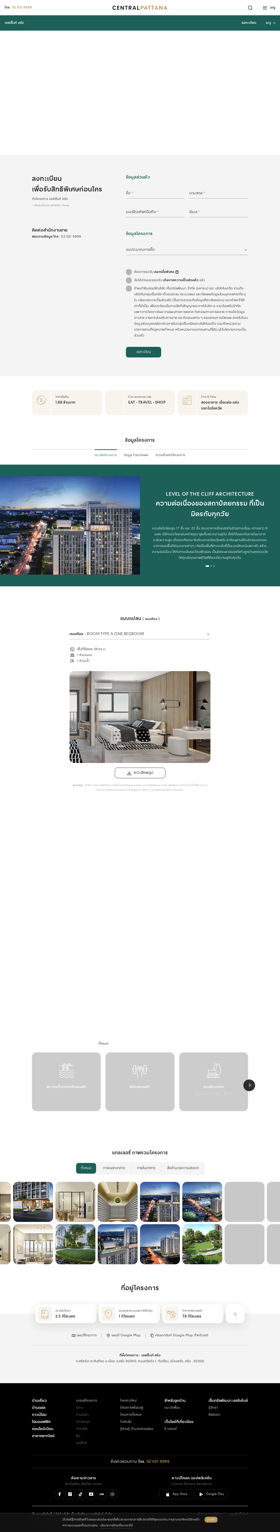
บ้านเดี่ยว (39, 1401)
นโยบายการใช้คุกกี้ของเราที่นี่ (116, 1525)
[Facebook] (59, 1494)
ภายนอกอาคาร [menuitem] (114, 1168)
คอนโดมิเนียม (42, 1429)
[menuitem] (103, 1044)
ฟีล (78, 1436)
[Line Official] (102, 1494)
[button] (84, 1335)
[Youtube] (91, 1494)
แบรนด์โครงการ (86, 1400)
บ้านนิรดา (82, 1414)
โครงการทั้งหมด (130, 1414)
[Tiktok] (81, 1494)
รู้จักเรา (213, 1407)
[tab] (207, 566)
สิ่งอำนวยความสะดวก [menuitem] (183, 1168)
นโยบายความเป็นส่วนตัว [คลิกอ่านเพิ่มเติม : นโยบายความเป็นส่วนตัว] (180, 280)
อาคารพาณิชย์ (43, 1436)
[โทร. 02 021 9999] (153, 1462)
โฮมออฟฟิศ (41, 1422)
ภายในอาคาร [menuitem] (146, 1168)
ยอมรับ (211, 1519)
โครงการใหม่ (128, 1400)
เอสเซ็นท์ (81, 1443)
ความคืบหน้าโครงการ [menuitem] (170, 455)
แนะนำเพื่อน (172, 1407)
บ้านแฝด (39, 1408)
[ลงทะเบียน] (143, 352)
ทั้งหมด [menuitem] (86, 1168)
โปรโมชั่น (126, 1421)
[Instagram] (70, 1494)
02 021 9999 (22, 7)
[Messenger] (112, 1494)
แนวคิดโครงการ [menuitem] (106, 455)
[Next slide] (249, 1085)
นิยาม (79, 1407)
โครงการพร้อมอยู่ (131, 1407)
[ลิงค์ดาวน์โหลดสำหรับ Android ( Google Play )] (212, 1494)
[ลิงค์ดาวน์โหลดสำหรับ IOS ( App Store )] (176, 1494)
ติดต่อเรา (215, 1414)
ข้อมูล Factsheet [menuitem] (136, 455)
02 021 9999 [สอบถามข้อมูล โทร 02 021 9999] (71, 236)
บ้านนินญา (83, 1421)
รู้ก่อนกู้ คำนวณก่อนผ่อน (136, 1429)
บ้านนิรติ (81, 1429)
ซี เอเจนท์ (170, 1429)
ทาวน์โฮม (39, 1415)
